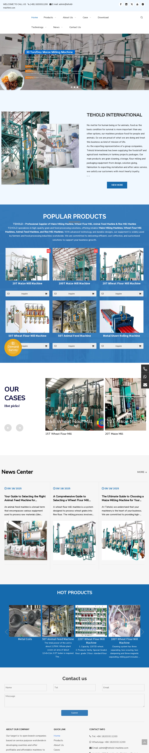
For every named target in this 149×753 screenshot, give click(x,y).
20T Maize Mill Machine (27, 283)
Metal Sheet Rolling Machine (121, 336)
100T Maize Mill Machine (74, 283)
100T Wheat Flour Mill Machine (124, 641)
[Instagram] (143, 4)
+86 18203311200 (114, 742)
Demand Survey (13, 348)
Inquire (17, 293)
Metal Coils (25, 639)
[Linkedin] (126, 4)
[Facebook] (121, 4)
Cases (57, 749)
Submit (74, 712)
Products (58, 740)
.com (13, 7)
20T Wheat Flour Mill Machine (122, 283)
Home (57, 735)
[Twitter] (132, 4)
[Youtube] (137, 4)
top (144, 742)
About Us (59, 745)
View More (117, 185)
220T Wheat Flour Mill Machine (91, 641)
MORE (140, 472)
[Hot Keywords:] (141, 17)
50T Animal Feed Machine (74, 336)
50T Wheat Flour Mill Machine (27, 336)
